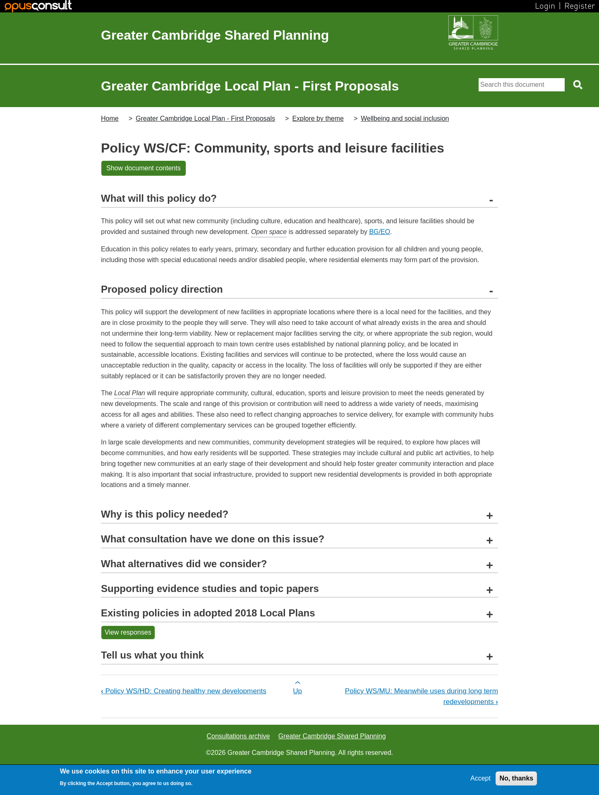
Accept (480, 778)
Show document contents (143, 168)
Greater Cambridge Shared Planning (215, 35)
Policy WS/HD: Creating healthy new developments (183, 691)
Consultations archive (238, 736)
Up (297, 691)
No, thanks (516, 778)
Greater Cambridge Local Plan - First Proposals (205, 118)
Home (110, 118)
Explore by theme (318, 118)
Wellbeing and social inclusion (405, 118)
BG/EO (379, 231)
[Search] (522, 84)
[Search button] (578, 84)
